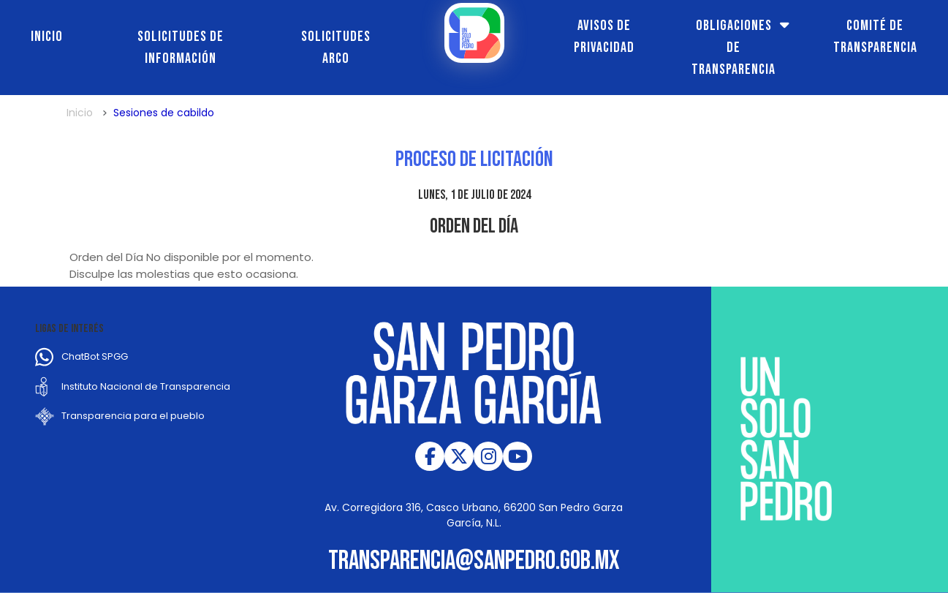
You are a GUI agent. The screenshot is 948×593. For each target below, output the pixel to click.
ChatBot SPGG (94, 356)
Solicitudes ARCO (336, 47)
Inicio (47, 36)
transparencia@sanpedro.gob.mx (474, 561)
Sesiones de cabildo (163, 112)
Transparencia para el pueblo (133, 416)
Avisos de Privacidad (604, 36)
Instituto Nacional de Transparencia (145, 386)
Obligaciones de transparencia (733, 47)
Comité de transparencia (875, 36)
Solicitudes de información (180, 47)
